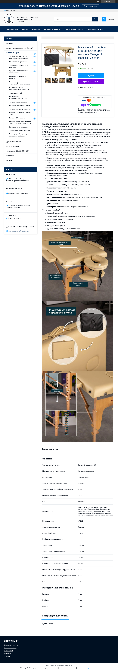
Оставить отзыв (90, 6)
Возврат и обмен (12, 146)
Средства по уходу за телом (19, 109)
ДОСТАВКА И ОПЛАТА (74, 29)
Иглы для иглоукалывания (18, 127)
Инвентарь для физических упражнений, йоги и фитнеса (19, 83)
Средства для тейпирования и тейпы (20, 113)
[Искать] (95, 19)
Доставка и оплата (13, 142)
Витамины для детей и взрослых (17, 77)
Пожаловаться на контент (67, 668)
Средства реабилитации (18, 102)
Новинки (9, 43)
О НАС (8, 35)
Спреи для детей (15, 93)
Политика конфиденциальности (87, 668)
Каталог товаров (12, 53)
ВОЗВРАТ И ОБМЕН (95, 29)
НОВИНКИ (36, 29)
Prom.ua (69, 666)
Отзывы (9, 160)
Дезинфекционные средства (19, 130)
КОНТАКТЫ (19, 35)
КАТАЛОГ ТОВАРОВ (52, 29)
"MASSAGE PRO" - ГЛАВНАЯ (17, 29)
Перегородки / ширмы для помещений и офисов (18, 135)
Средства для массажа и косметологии (18, 72)
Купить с (91, 82)
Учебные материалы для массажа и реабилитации (18, 57)
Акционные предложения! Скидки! (19, 48)
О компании (8, 651)
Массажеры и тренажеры (18, 62)
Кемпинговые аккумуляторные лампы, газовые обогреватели (20, 122)
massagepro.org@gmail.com (19, 231)
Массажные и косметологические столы (18, 97)
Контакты (10, 156)
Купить (91, 76)
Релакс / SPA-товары (17, 118)
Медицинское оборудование (19, 105)
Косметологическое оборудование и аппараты (19, 88)
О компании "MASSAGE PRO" (17, 151)
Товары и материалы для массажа (18, 66)
